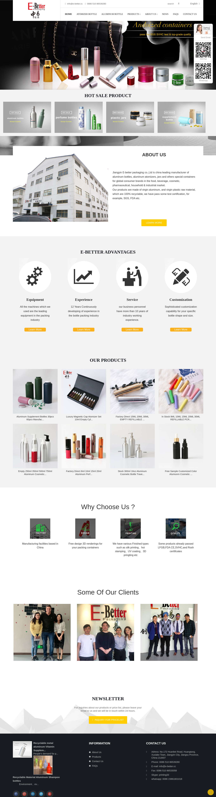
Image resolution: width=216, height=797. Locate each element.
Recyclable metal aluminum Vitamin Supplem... (43, 747)
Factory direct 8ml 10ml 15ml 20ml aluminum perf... (83, 476)
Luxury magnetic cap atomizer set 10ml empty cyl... (83, 422)
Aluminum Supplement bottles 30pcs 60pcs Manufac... (35, 422)
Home (68, 14)
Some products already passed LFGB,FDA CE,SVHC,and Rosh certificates (176, 551)
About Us (151, 14)
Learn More (154, 226)
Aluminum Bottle (112, 14)
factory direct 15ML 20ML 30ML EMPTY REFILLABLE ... (132, 422)
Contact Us (190, 14)
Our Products (108, 364)
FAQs (176, 14)
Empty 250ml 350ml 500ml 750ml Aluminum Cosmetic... (35, 476)
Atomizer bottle (86, 14)
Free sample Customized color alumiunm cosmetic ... (181, 476)
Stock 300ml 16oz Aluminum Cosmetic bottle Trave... (132, 476)
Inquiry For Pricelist (109, 724)
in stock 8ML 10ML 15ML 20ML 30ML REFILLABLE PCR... (181, 422)
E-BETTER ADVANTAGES (108, 256)
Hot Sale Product (108, 95)
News (165, 14)
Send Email (205, 37)
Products (133, 14)
